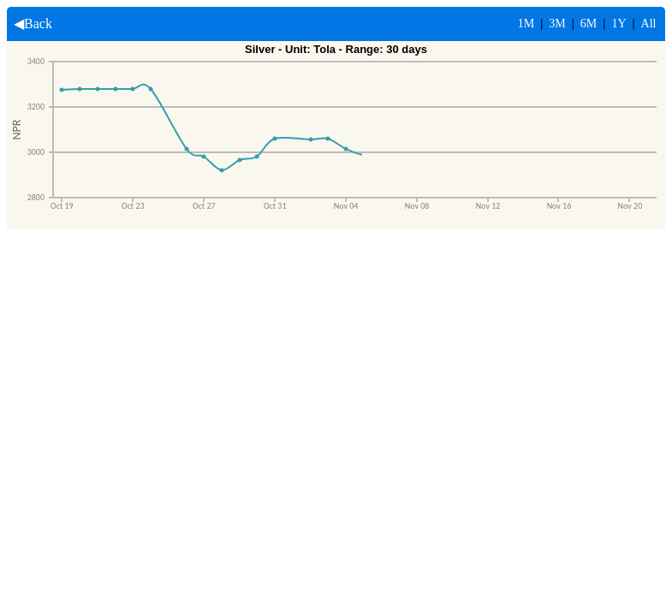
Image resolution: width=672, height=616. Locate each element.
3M (557, 23)
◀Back (29, 23)
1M (526, 23)
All (649, 23)
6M (588, 23)
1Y (618, 23)
